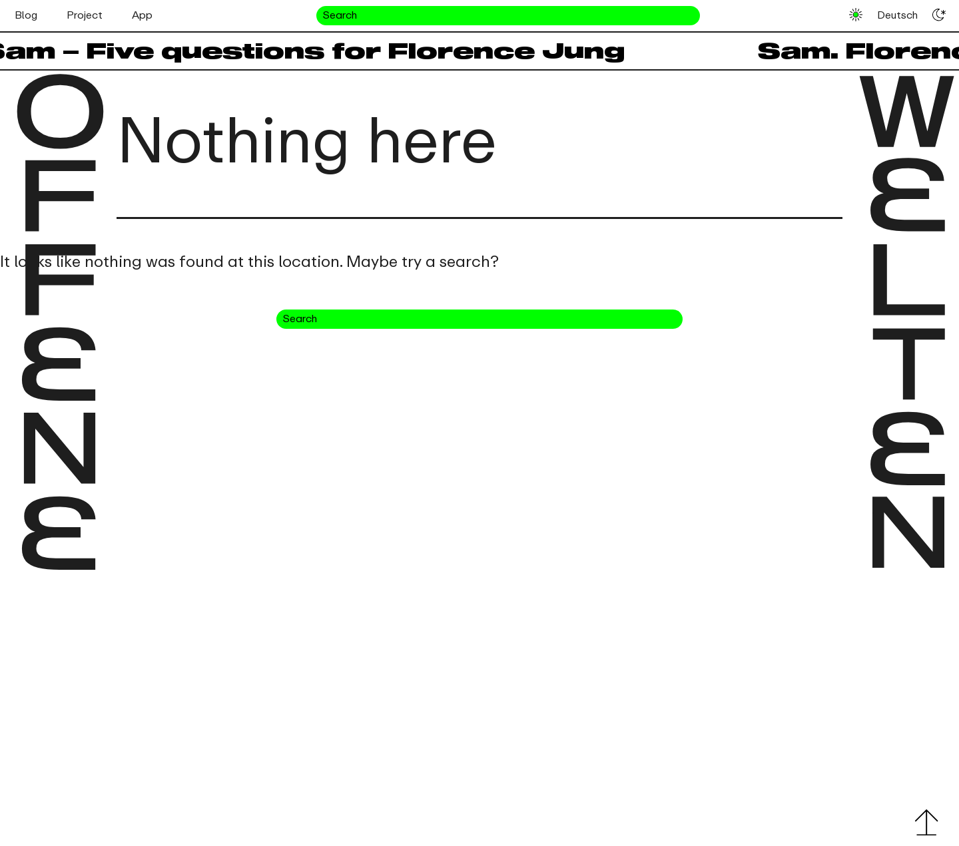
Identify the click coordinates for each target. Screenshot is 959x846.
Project (85, 15)
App (142, 15)
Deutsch (897, 15)
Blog (26, 15)
